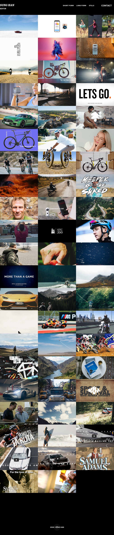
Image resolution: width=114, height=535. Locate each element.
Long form (81, 5)
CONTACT (106, 5)
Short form (68, 5)
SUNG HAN (7, 5)
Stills (91, 5)
